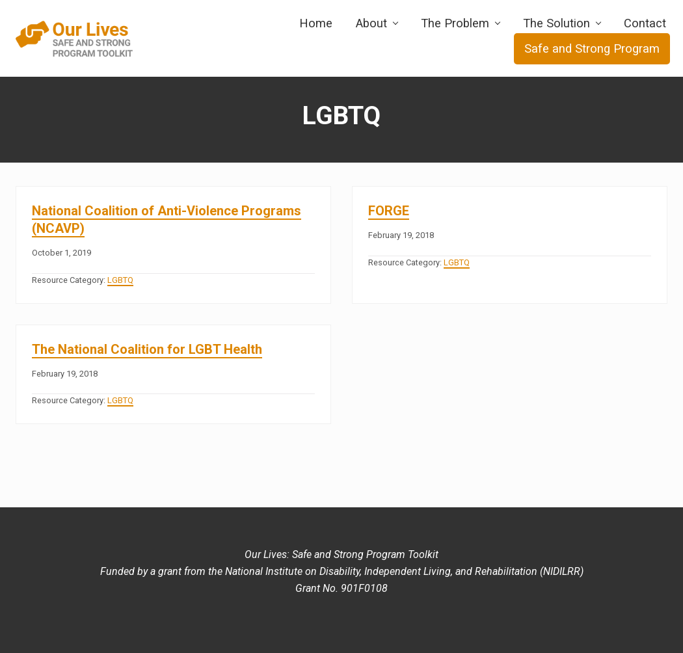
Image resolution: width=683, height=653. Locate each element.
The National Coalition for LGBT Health (147, 349)
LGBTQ (120, 280)
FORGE (388, 211)
